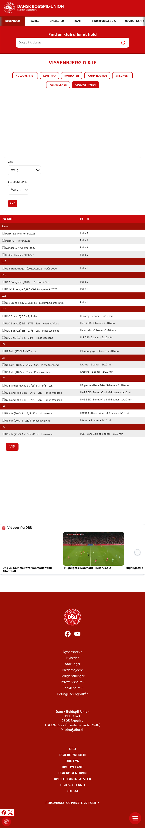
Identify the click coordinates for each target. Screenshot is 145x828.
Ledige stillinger (73, 676)
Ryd (12, 203)
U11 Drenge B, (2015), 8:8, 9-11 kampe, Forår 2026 (33, 303)
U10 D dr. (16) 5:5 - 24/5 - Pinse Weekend (27, 338)
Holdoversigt (25, 76)
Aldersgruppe (17, 182)
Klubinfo (49, 76)
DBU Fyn (72, 761)
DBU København (72, 773)
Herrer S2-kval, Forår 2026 (18, 233)
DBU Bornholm (72, 755)
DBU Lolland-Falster (72, 779)
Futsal (73, 791)
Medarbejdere (72, 670)
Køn (10, 162)
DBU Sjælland (72, 785)
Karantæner (58, 85)
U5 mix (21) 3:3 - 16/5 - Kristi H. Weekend (27, 434)
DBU (72, 749)
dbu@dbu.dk (74, 729)
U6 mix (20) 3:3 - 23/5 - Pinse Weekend (26, 420)
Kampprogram (97, 76)
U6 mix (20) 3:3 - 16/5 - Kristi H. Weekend (27, 413)
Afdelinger (72, 664)
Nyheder (72, 658)
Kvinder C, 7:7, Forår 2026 (18, 248)
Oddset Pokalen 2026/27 (18, 255)
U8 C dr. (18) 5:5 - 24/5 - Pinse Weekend (27, 372)
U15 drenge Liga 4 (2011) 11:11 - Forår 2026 (29, 268)
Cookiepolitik (72, 688)
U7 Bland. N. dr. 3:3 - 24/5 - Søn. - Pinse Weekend (32, 393)
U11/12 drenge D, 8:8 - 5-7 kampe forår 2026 (29, 289)
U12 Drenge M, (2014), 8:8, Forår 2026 (25, 282)
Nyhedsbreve (72, 652)
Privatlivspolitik (72, 682)
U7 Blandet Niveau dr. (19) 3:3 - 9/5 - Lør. (27, 385)
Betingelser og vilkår (72, 694)
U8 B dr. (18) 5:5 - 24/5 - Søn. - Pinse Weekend (30, 365)
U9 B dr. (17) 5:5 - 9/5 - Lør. (19, 351)
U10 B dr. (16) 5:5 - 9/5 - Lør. (20, 316)
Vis (12, 446)
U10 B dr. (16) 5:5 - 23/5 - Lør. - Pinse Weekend (30, 331)
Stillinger (122, 76)
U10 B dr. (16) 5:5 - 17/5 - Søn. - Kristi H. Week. (30, 323)
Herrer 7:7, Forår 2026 (16, 241)
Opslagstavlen (85, 85)
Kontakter (71, 76)
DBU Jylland (72, 767)
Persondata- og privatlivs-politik (72, 803)
